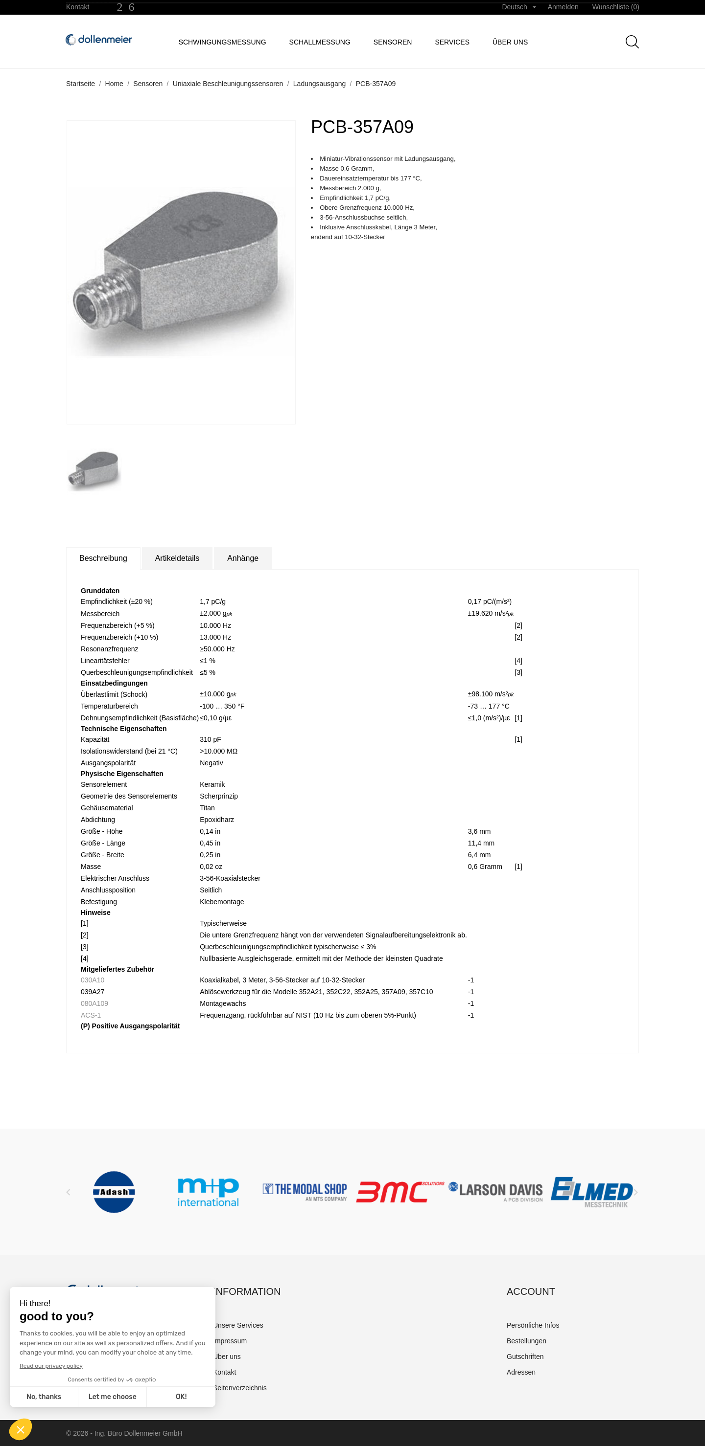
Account (531, 1291)
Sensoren (393, 42)
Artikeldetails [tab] (177, 558)
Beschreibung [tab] (103, 558)
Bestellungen (526, 1341)
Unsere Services (238, 1325)
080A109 (94, 1003)
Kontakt (77, 7)
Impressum (230, 1341)
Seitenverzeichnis (240, 1388)
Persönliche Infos (533, 1325)
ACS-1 (91, 1015)
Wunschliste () (615, 7)
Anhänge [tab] (242, 558)
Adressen (521, 1372)
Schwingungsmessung (222, 42)
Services (452, 42)
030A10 (92, 980)
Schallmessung (320, 42)
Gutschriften (525, 1356)
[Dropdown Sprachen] (519, 7)
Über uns (510, 42)
